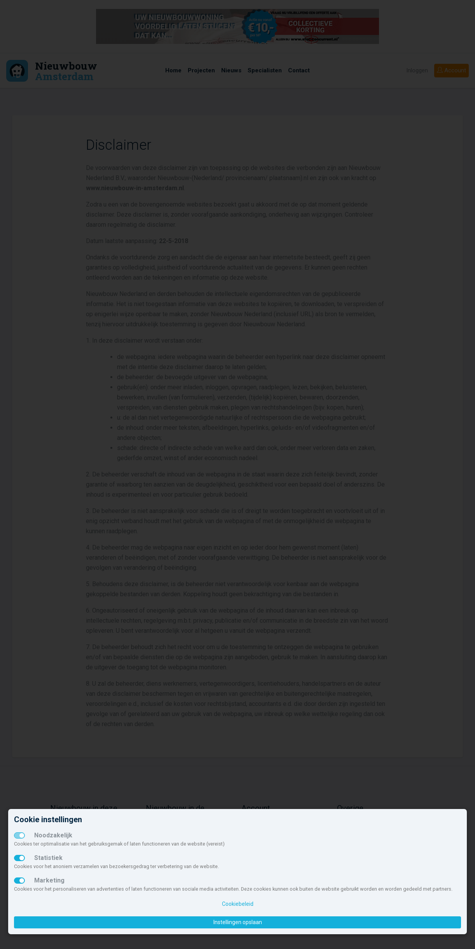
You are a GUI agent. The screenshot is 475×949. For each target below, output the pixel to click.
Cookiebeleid (237, 904)
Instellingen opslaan (237, 922)
